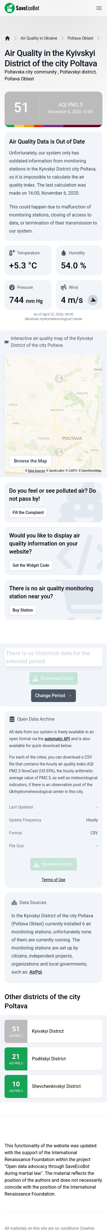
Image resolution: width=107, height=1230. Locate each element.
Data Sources (36, 470)
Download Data (53, 864)
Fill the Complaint (28, 512)
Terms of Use (53, 879)
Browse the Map (30, 461)
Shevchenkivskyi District (56, 1086)
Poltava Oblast (80, 38)
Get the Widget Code (31, 565)
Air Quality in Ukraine (39, 38)
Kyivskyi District (48, 1031)
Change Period (54, 696)
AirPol (35, 972)
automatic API (57, 738)
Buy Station (23, 610)
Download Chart (53, 678)
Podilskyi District (49, 1058)
